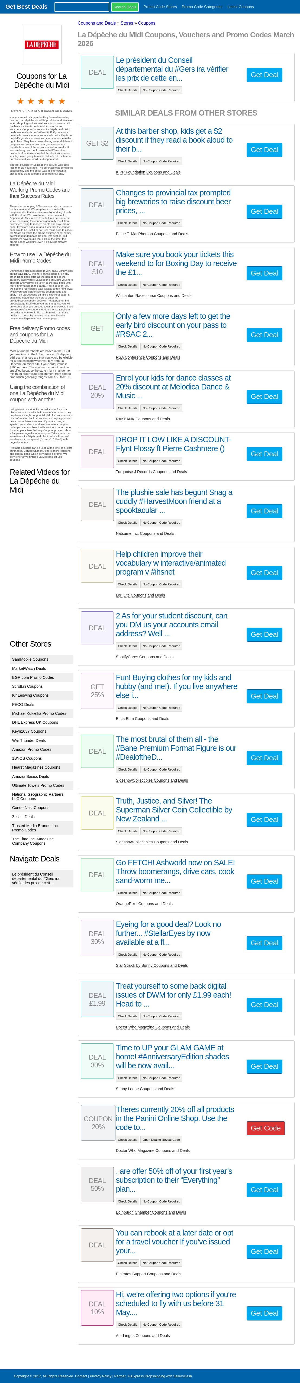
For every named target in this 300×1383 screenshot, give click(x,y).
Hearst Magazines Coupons (36, 767)
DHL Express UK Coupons (35, 722)
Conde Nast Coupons (31, 807)
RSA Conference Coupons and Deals (148, 357)
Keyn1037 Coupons (29, 731)
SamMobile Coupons (30, 659)
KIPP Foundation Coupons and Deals (148, 172)
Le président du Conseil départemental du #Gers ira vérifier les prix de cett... (36, 878)
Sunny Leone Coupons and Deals (145, 1089)
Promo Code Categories (202, 7)
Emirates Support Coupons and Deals (148, 1274)
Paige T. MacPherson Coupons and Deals (152, 234)
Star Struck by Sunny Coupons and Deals (152, 965)
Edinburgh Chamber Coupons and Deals (151, 1212)
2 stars (31, 101)
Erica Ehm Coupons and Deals (142, 718)
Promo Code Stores (160, 7)
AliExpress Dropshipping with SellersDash (159, 1376)
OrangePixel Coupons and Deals (144, 904)
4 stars (52, 101)
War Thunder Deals (29, 740)
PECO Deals (23, 704)
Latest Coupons (240, 7)
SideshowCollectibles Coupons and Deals (152, 780)
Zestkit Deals (23, 817)
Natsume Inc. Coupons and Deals (145, 533)
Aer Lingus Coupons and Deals (143, 1335)
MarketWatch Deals (29, 668)
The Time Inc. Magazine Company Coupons (33, 841)
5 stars (62, 101)
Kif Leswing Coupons (30, 695)
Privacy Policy (100, 1376)
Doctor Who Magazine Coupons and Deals (153, 1027)
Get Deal (264, 74)
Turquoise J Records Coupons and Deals (151, 472)
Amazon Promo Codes (31, 749)
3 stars (41, 101)
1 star (20, 101)
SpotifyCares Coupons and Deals (144, 657)
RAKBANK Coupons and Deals (143, 419)
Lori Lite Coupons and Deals (140, 595)
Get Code (266, 1128)
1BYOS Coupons (27, 758)
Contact (81, 1376)
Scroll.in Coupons (27, 686)
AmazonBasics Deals (30, 776)
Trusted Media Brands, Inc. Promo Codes (35, 828)
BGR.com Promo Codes (33, 677)
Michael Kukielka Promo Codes (39, 713)
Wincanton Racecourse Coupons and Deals (153, 295)
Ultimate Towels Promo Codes (38, 785)
